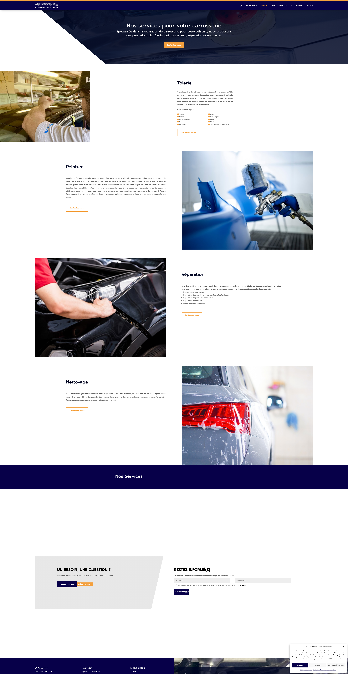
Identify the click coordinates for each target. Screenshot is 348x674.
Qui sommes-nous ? (249, 5)
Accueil (133, 672)
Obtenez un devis (67, 585)
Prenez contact (92, 585)
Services (265, 5)
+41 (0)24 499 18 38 (91, 672)
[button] (344, 646)
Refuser (318, 665)
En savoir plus (241, 587)
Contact (309, 5)
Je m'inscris (182, 593)
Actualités (296, 5)
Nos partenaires (280, 5)
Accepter (300, 665)
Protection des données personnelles (324, 670)
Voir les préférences (336, 665)
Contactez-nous (174, 45)
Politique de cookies (306, 670)
